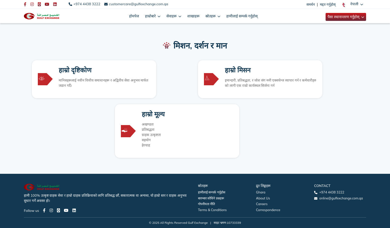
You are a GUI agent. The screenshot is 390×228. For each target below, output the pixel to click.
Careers (261, 204)
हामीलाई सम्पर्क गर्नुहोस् (242, 16)
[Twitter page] (58, 210)
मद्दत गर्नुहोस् (328, 4)
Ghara (260, 192)
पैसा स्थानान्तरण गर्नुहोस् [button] (344, 16)
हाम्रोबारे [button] (151, 16)
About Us (263, 198)
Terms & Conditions (212, 210)
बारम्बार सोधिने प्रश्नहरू (211, 198)
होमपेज (134, 16)
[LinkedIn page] (74, 210)
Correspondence (268, 210)
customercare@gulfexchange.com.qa (138, 4)
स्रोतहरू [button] (211, 16)
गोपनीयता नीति (206, 204)
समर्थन (310, 4)
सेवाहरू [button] (172, 16)
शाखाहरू (193, 16)
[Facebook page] (44, 210)
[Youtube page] (66, 210)
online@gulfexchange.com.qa (341, 198)
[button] (353, 4)
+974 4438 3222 (86, 4)
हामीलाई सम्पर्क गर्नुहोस (211, 192)
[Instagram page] (51, 210)
